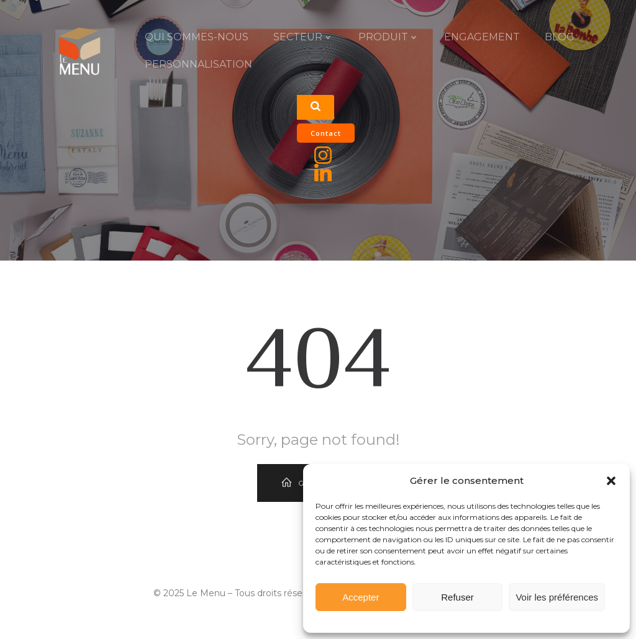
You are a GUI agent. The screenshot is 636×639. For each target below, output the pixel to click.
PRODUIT (388, 37)
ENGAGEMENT (482, 37)
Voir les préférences (557, 597)
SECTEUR (303, 37)
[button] (611, 481)
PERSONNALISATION (198, 64)
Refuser (457, 597)
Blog (560, 37)
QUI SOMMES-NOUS (196, 37)
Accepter (360, 597)
